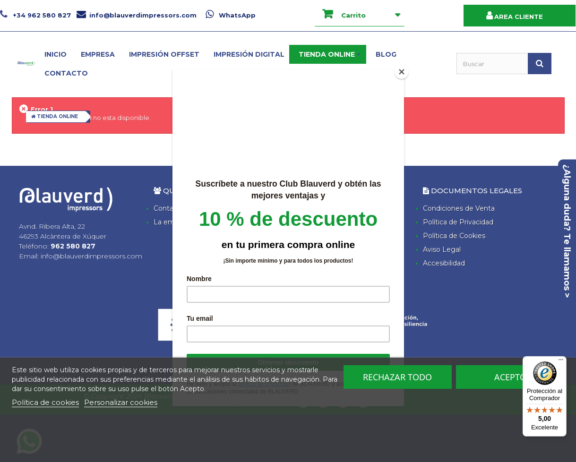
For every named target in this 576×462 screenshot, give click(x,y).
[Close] (402, 72)
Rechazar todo (397, 377)
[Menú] (561, 362)
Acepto (510, 377)
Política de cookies (45, 402)
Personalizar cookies (120, 402)
